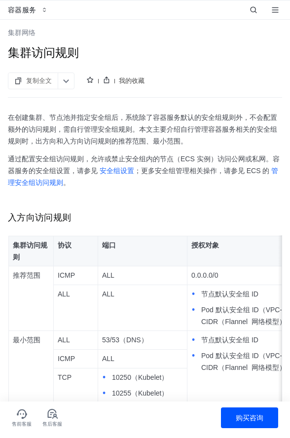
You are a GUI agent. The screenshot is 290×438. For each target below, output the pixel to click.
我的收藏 (132, 80)
